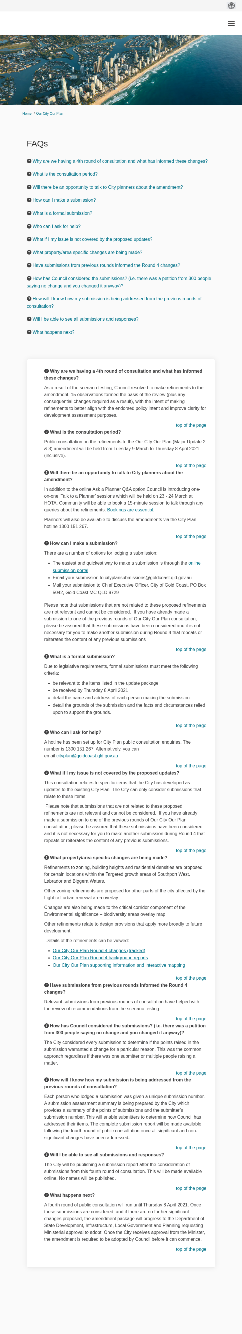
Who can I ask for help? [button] (57, 226)
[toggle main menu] (231, 23)
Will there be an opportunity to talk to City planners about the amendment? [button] (108, 187)
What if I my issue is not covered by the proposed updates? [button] (93, 239)
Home (27, 114)
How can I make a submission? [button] (64, 200)
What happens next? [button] (54, 332)
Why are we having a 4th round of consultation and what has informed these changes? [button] (120, 161)
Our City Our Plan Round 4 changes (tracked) (99, 950)
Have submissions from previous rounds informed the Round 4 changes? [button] (106, 265)
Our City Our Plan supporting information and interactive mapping (119, 965)
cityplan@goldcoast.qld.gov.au (87, 755)
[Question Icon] (29, 161)
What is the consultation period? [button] (65, 174)
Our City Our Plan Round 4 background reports (100, 957)
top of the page (191, 425)
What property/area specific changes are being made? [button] (87, 252)
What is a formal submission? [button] (62, 213)
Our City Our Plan (49, 114)
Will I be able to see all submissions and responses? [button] (86, 319)
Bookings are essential (130, 509)
